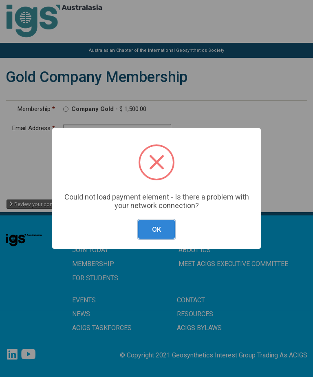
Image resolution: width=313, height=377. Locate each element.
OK (156, 229)
